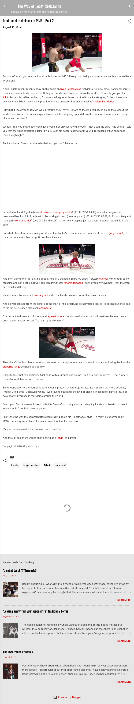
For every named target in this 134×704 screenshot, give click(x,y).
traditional (60, 465)
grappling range (11, 366)
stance (103, 278)
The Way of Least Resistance (39, 6)
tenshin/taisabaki (73, 282)
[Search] (129, 7)
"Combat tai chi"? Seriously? (19, 570)
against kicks (55, 316)
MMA (47, 465)
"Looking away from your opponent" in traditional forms (35, 611)
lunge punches (31, 465)
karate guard (41, 295)
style (60, 437)
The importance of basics (18, 652)
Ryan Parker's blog (70, 89)
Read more (124, 600)
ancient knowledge (103, 101)
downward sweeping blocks (56, 212)
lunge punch (117, 233)
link (4, 97)
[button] (129, 21)
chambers (45, 308)
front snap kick (22, 220)
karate (14, 465)
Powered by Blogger (67, 697)
